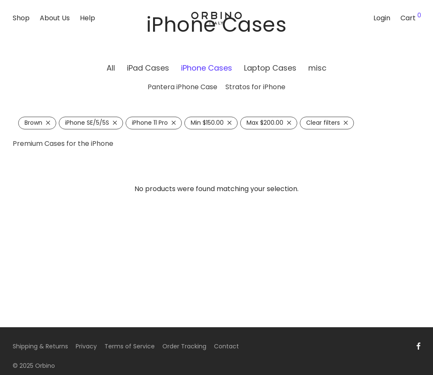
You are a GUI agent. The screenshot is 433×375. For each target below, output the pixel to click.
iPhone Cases (206, 68)
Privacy (86, 346)
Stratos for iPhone (255, 87)
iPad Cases (148, 68)
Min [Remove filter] (207, 122)
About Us (55, 18)
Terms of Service (129, 346)
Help (87, 18)
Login (381, 18)
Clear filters (323, 122)
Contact (226, 346)
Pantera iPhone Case (182, 87)
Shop (21, 18)
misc (317, 68)
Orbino (45, 365)
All (111, 68)
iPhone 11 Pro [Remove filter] (150, 122)
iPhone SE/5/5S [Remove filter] (87, 122)
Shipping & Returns (40, 346)
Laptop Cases (270, 68)
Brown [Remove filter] (33, 122)
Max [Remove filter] (265, 122)
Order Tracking (184, 346)
